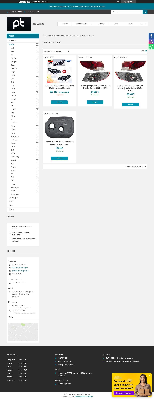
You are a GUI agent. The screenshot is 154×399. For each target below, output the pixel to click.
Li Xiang (13, 130)
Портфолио (12, 40)
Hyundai (64, 36)
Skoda (13, 153)
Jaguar (13, 109)
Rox (12, 174)
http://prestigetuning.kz (20, 268)
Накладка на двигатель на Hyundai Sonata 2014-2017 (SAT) (59, 143)
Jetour (13, 116)
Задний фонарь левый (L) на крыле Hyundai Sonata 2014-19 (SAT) (95, 87)
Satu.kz (87, 394)
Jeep (12, 113)
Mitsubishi (14, 140)
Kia (12, 119)
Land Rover (14, 123)
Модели (11, 44)
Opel (12, 150)
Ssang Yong (15, 157)
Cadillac (13, 58)
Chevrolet (14, 69)
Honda (13, 92)
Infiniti (13, 102)
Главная (65, 24)
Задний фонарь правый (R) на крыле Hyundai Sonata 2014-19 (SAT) (130, 88)
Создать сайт (36, 2)
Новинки (101, 24)
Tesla (12, 181)
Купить (59, 102)
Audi (12, 48)
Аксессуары (15, 194)
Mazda (13, 133)
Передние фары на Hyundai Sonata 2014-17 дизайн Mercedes (59, 87)
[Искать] (145, 12)
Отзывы (11, 210)
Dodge (13, 72)
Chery (13, 65)
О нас (130, 24)
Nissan (13, 143)
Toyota (13, 184)
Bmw (12, 52)
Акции (116, 24)
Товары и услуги (81, 24)
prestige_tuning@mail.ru (20, 271)
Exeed (13, 75)
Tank (12, 177)
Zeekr (13, 191)
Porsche (13, 167)
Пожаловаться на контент (84, 397)
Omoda (13, 147)
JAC (12, 106)
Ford (12, 85)
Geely (12, 79)
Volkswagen (15, 187)
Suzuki (13, 164)
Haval (13, 89)
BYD (12, 55)
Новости (12, 202)
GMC (12, 82)
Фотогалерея (13, 198)
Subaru (13, 160)
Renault (13, 170)
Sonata (71, 36)
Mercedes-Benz (16, 136)
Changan (14, 62)
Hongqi (13, 96)
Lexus (13, 126)
